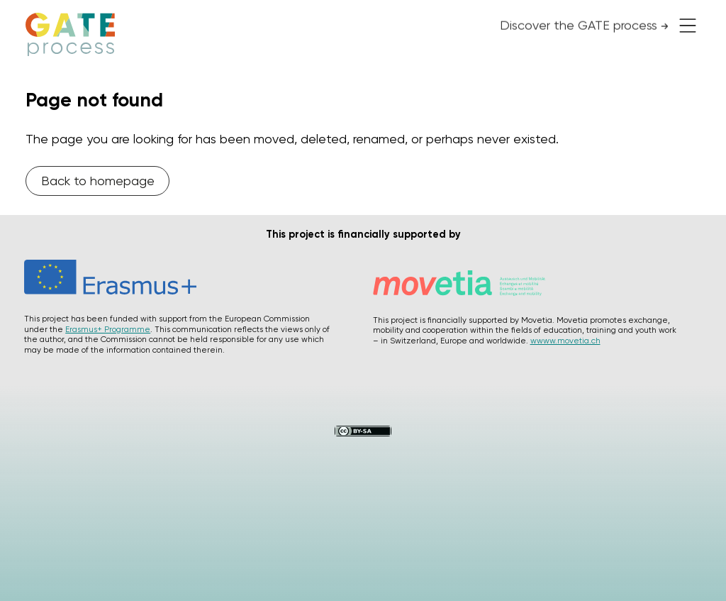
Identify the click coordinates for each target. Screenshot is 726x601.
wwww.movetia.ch (565, 341)
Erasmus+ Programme (107, 329)
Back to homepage (98, 180)
